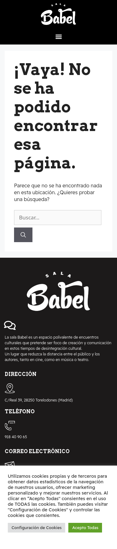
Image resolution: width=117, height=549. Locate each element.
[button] (58, 36)
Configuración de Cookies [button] (36, 527)
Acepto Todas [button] (85, 527)
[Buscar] (23, 235)
